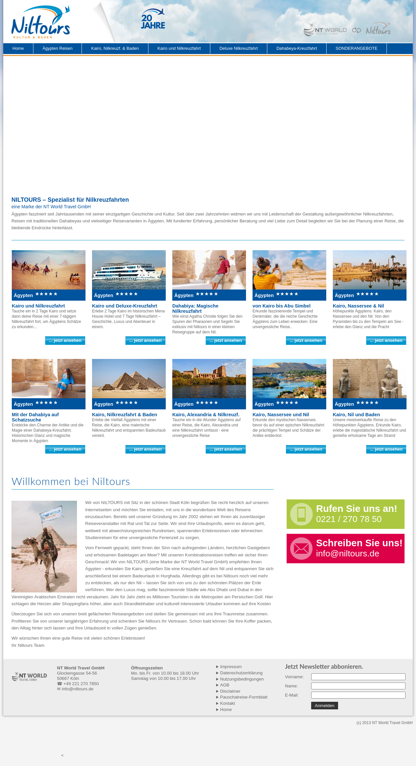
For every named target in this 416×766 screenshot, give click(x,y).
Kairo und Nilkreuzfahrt (179, 48)
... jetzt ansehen (65, 340)
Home (18, 48)
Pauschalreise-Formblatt (243, 697)
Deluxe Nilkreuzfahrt (238, 48)
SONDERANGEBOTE (357, 48)
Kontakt (227, 703)
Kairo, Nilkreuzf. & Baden (115, 48)
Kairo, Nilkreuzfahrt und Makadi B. (139, 741)
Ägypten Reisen (58, 48)
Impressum (231, 666)
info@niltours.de (347, 553)
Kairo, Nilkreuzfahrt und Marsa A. (272, 741)
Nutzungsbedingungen (242, 679)
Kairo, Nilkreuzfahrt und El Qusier (338, 741)
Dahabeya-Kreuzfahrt (296, 48)
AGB (224, 684)
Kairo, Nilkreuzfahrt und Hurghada (72, 741)
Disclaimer (230, 691)
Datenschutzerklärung (241, 672)
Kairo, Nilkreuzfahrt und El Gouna (206, 741)
